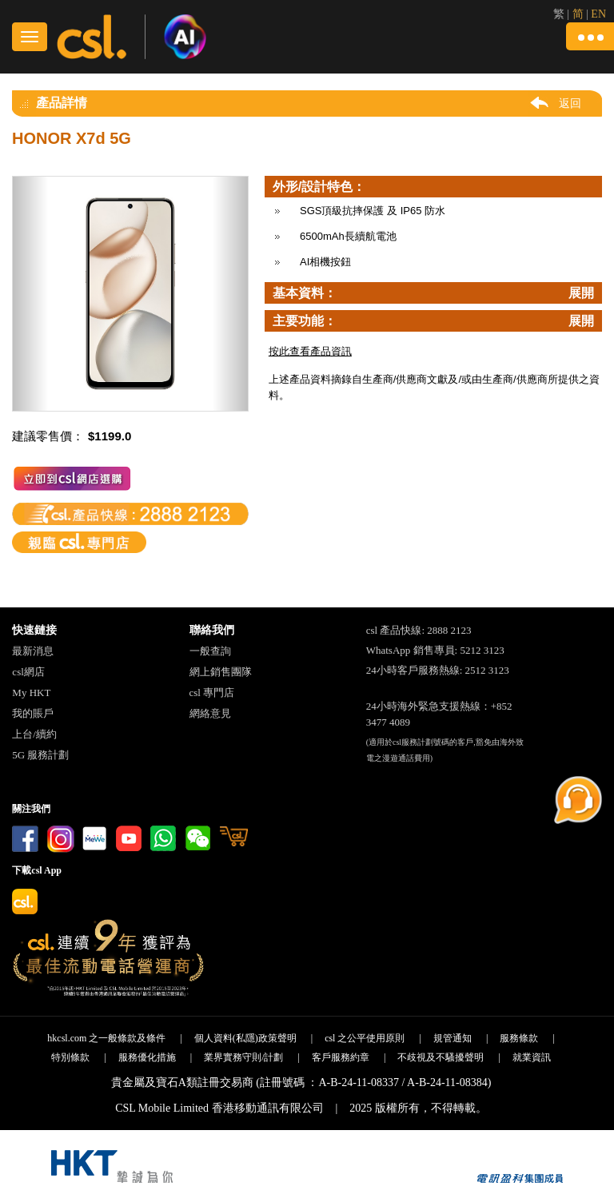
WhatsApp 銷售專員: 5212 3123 (435, 650)
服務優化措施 (147, 1057)
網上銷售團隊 (220, 672)
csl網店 (28, 672)
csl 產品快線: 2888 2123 (419, 630)
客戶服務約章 (340, 1057)
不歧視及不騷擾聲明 (440, 1057)
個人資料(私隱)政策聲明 (245, 1038)
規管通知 (452, 1038)
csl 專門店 (212, 692)
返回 (570, 103)
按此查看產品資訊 (310, 351)
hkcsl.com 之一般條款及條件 (106, 1038)
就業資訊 (531, 1057)
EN (598, 14)
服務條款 (519, 1038)
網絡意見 (210, 713)
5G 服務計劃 (40, 755)
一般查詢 (210, 651)
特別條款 (70, 1057)
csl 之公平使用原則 (365, 1038)
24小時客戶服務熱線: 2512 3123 (437, 670)
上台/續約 (34, 734)
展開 (581, 293)
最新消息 (33, 651)
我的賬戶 (33, 713)
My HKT (31, 692)
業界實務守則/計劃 (243, 1057)
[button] (590, 36)
